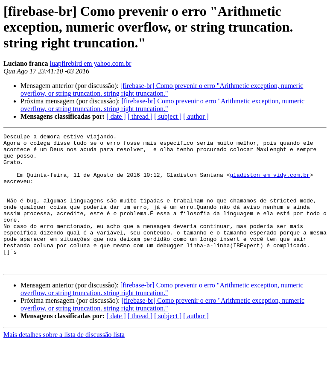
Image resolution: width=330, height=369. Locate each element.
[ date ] (116, 116)
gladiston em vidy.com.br (270, 183)
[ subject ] (167, 116)
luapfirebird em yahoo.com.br (90, 63)
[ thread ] (140, 116)
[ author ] (196, 116)
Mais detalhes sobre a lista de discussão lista (64, 361)
